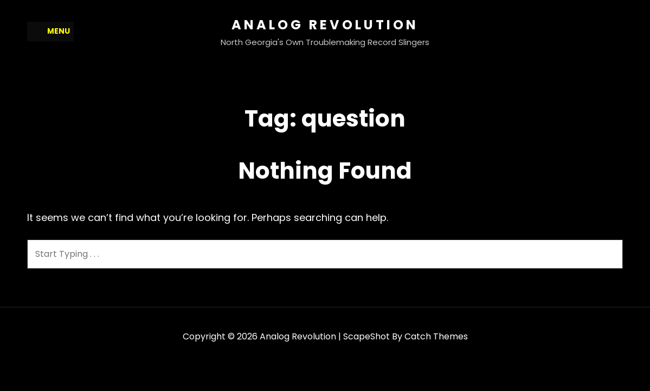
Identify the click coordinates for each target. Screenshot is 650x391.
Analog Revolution (325, 25)
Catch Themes (436, 336)
